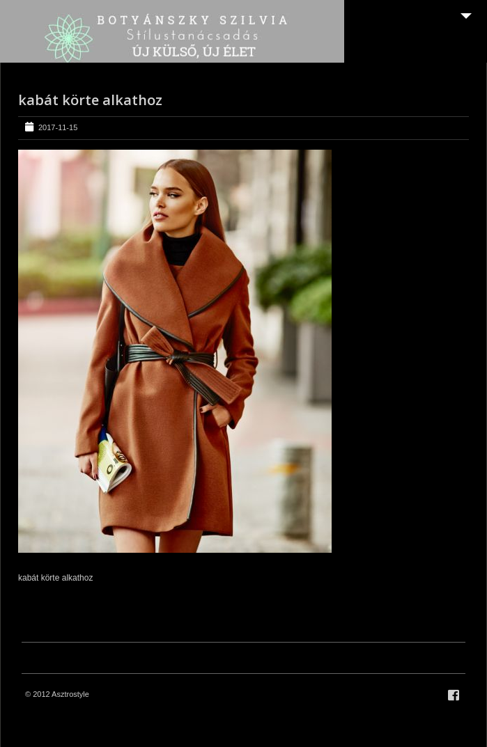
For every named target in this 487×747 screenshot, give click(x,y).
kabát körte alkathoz (90, 100)
